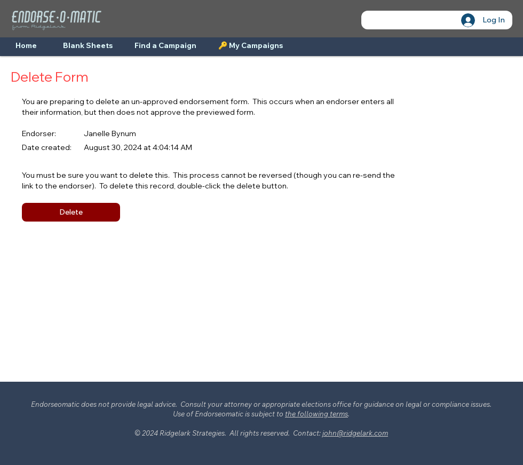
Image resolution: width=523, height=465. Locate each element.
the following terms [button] (316, 413)
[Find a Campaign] (165, 46)
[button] (71, 212)
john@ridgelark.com (355, 433)
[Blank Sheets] (87, 46)
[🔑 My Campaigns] (250, 46)
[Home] (26, 46)
